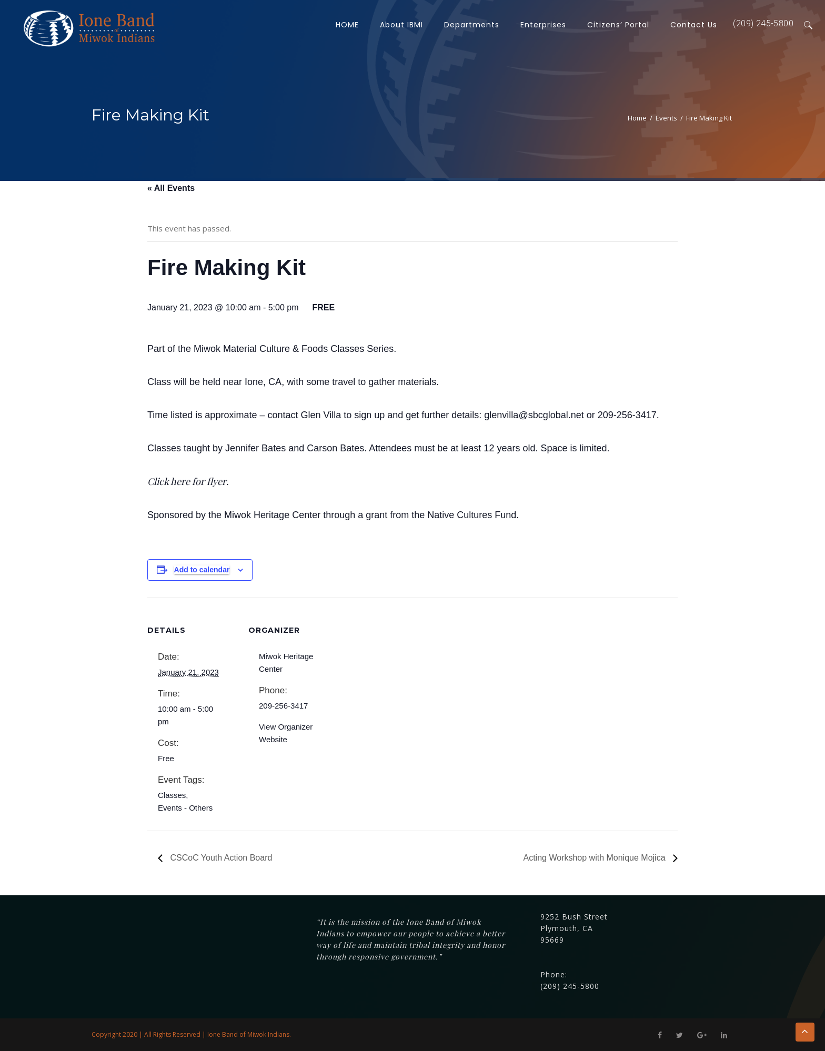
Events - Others (185, 807)
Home (637, 118)
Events (666, 118)
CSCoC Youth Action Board (220, 857)
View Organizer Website (286, 733)
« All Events (171, 188)
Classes (172, 795)
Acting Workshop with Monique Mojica (596, 857)
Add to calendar (202, 569)
